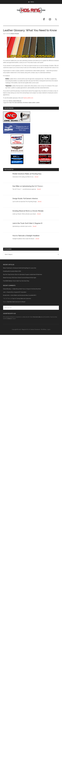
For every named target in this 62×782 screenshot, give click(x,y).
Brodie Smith (6, 295)
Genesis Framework (35, 329)
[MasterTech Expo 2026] (45, 163)
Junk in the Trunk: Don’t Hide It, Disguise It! (27, 223)
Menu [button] (32, 2)
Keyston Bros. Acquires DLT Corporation (16, 292)
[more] (36, 177)
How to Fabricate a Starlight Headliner (26, 236)
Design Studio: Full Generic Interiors (25, 198)
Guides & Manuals (17, 100)
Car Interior (25, 102)
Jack (4, 292)
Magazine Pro (25, 329)
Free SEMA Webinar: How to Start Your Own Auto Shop (16, 280)
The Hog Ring (31, 10)
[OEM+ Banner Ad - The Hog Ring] (17, 163)
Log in (48, 329)
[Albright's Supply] (17, 143)
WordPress (43, 329)
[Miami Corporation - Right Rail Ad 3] (16, 133)
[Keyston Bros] (45, 153)
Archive (10, 100)
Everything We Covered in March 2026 (12, 271)
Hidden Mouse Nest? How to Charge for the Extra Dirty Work (27, 288)
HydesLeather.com (28, 98)
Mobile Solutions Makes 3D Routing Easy (26, 174)
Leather (38, 102)
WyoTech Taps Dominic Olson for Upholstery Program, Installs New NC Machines (22, 274)
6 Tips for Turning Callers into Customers (21, 298)
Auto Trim (11, 102)
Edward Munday (7, 288)
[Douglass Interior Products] (17, 153)
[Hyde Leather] (45, 143)
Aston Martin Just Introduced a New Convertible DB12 (23, 295)
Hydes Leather (32, 102)
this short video (37, 317)
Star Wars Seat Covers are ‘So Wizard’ (16, 301)
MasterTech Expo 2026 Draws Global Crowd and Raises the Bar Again (19, 277)
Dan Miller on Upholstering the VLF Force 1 (27, 186)
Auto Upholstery (18, 102)
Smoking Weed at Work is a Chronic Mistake (27, 211)
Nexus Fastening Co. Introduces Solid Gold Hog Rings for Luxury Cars (19, 268)
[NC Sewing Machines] (16, 121)
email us (9, 318)
